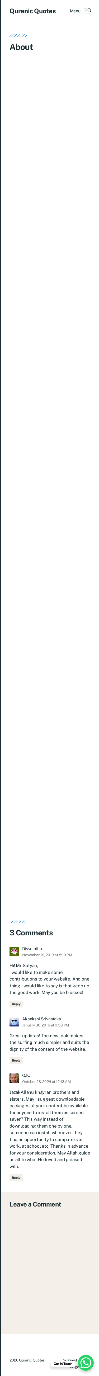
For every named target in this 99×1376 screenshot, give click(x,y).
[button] (80, 11)
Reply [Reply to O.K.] (16, 1178)
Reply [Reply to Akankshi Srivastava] (16, 1060)
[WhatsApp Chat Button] (86, 1363)
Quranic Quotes (33, 11)
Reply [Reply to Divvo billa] (16, 1004)
